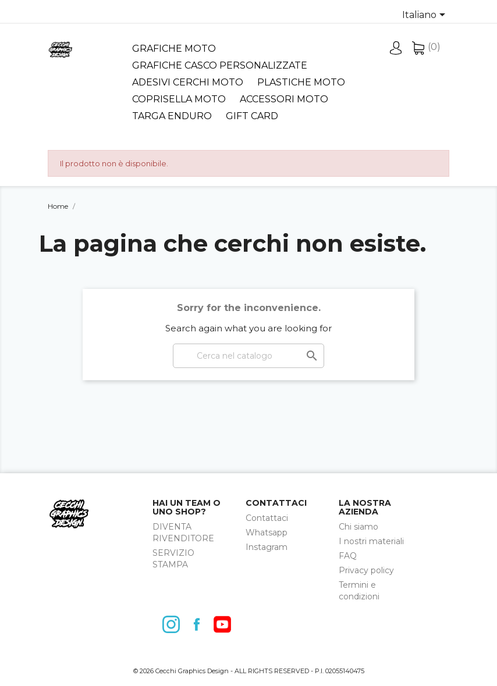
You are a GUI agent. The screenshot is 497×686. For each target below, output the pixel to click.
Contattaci (267, 518)
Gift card (252, 116)
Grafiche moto (174, 48)
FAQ (348, 556)
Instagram (266, 547)
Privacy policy (366, 570)
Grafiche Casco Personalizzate (219, 65)
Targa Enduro (172, 116)
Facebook (199, 624)
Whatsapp (266, 532)
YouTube (225, 624)
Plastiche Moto (301, 82)
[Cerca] (248, 356)
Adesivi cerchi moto (187, 82)
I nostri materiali (371, 541)
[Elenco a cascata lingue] (425, 16)
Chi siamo (358, 526)
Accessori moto (284, 99)
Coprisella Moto (179, 99)
